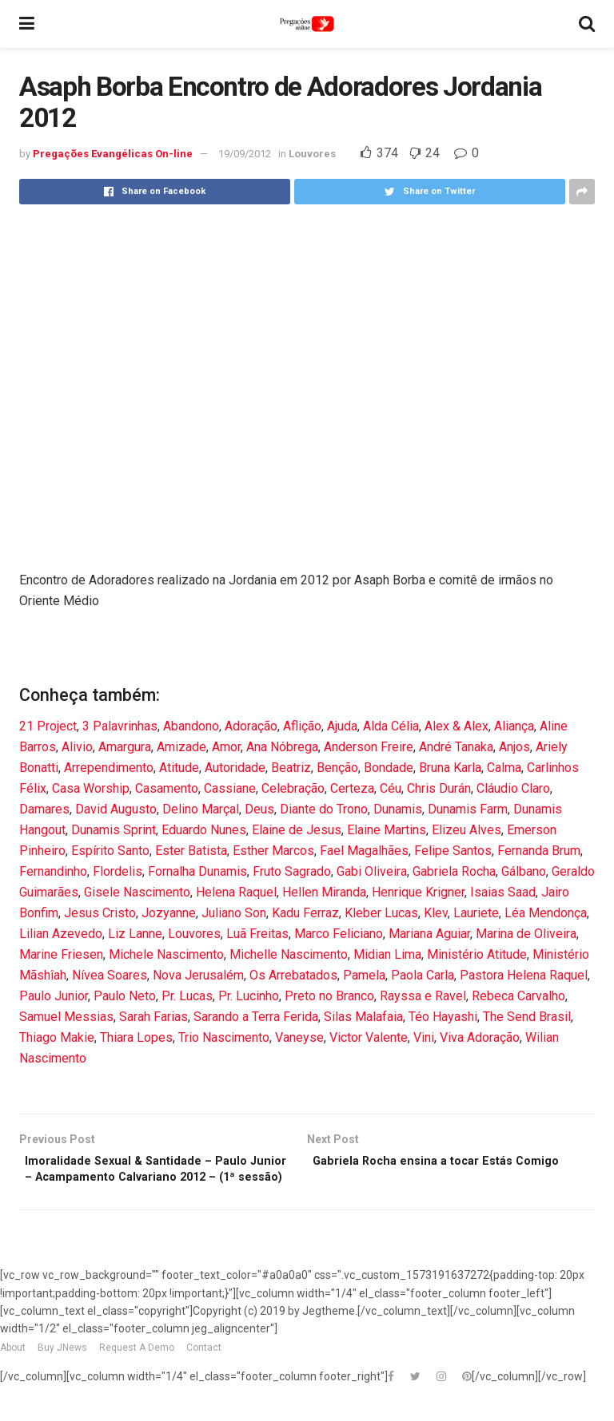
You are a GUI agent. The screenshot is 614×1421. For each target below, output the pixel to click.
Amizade (181, 746)
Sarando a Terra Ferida (255, 1016)
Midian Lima (387, 954)
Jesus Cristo (100, 912)
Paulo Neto (125, 995)
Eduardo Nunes (203, 829)
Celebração (293, 788)
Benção (337, 767)
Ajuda (342, 726)
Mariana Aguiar (429, 933)
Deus (259, 809)
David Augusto (116, 809)
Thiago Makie (56, 1037)
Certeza (352, 788)
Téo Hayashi (443, 1016)
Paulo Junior (53, 995)
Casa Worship (91, 788)
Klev (436, 912)
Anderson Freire (368, 746)
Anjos (514, 746)
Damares (44, 809)
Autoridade (235, 767)
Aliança (514, 726)
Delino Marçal (200, 809)
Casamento (166, 788)
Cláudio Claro (513, 788)
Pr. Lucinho (248, 995)
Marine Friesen (61, 954)
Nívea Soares (109, 975)
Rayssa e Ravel (423, 995)
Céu (390, 788)
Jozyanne (169, 912)
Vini (423, 1037)
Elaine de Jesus (296, 829)
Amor (226, 746)
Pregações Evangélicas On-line (113, 154)
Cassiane (230, 788)
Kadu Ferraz (305, 912)
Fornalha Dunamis (197, 871)
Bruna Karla (450, 767)
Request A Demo (136, 1371)
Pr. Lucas (187, 995)
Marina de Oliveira (526, 933)
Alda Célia (391, 726)
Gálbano (523, 871)
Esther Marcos (273, 850)
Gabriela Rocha (454, 871)
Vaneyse (299, 1037)
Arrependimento (109, 767)
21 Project (48, 726)
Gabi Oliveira (372, 871)
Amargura (124, 746)
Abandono (191, 726)
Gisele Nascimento (137, 892)
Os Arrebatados (293, 975)
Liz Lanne (135, 933)
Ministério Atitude (477, 954)
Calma (504, 767)
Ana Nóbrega (282, 746)
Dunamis (397, 809)
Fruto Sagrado (292, 871)
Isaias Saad (503, 892)
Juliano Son (233, 912)
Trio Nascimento (223, 1037)
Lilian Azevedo (60, 933)
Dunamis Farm (468, 809)
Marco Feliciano (338, 933)
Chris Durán (439, 788)
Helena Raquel (236, 892)
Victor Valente (368, 1037)
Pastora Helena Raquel (524, 975)
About (13, 1371)
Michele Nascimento (166, 954)
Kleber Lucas (381, 912)
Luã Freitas (257, 933)
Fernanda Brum (538, 850)
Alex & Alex (456, 726)
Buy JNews (62, 1371)
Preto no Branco (329, 995)
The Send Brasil (527, 1016)
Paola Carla (422, 975)
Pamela (364, 975)
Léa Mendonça (545, 912)
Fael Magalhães (364, 850)
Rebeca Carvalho (518, 995)
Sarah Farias (153, 1016)
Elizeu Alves (466, 829)
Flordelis (117, 871)
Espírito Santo (110, 850)
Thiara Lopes (136, 1037)
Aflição (302, 726)
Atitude (179, 767)
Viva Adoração (480, 1037)
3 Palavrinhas (119, 726)
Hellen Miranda (324, 892)
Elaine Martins (386, 829)
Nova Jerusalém (198, 975)
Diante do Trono (324, 809)
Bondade (388, 767)
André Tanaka (456, 746)
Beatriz (291, 767)
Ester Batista (191, 850)
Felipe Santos (453, 850)
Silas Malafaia (363, 1016)
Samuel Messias (66, 1016)
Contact (203, 1371)
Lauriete (476, 912)
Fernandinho (53, 871)
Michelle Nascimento (288, 954)
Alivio (77, 746)
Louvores (312, 154)
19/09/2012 (244, 154)
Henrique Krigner (418, 892)
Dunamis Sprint (113, 829)
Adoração (251, 726)
